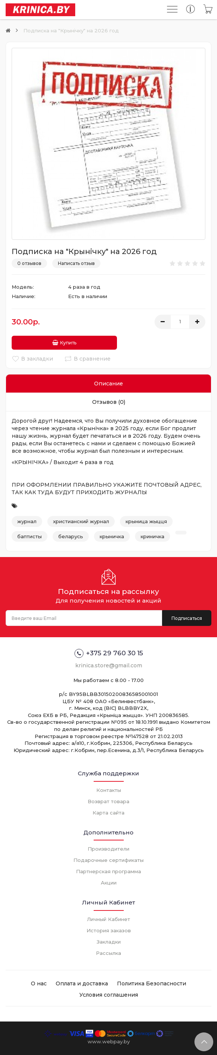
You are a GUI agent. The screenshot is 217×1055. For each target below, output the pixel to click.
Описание (108, 382)
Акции (109, 881)
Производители (108, 848)
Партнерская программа (108, 870)
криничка (152, 535)
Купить (41, 341)
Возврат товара (108, 800)
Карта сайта (108, 811)
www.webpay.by (109, 1040)
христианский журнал (81, 520)
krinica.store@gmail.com (108, 664)
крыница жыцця (146, 520)
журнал (26, 520)
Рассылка (108, 951)
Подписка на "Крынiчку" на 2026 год (71, 30)
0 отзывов (29, 263)
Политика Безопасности (151, 982)
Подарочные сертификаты (108, 859)
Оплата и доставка (82, 982)
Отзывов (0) (108, 400)
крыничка (112, 535)
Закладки (109, 940)
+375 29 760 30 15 (108, 652)
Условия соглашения (108, 993)
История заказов (108, 929)
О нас (39, 982)
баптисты (29, 535)
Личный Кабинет (108, 918)
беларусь (70, 535)
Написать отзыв (76, 263)
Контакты (108, 789)
